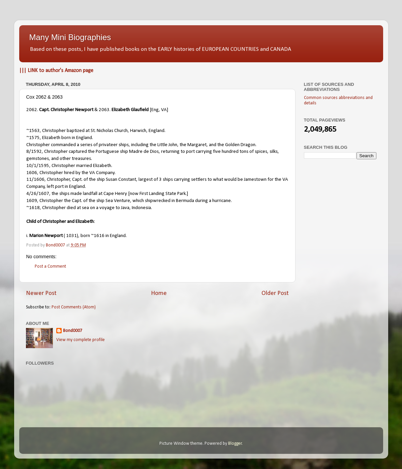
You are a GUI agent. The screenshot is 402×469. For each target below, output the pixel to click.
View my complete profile (80, 340)
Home (159, 293)
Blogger (235, 443)
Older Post (275, 293)
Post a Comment (50, 266)
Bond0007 (72, 331)
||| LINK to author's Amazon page (56, 70)
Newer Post (41, 293)
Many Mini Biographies (70, 37)
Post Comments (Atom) (74, 307)
